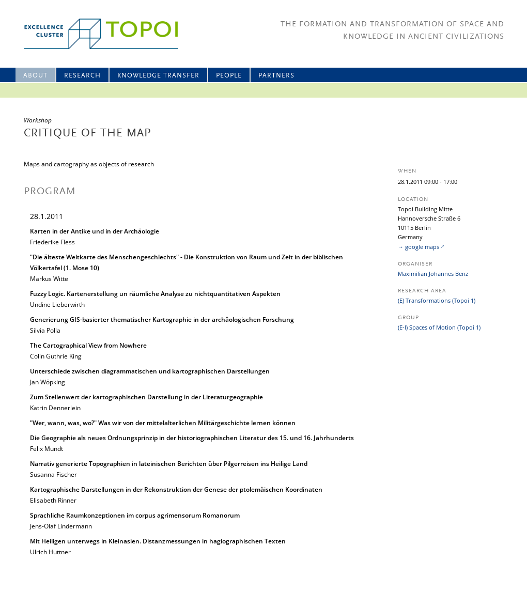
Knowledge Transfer (158, 75)
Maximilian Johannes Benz (433, 273)
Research (82, 75)
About (35, 75)
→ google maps (418, 247)
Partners (276, 75)
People (229, 75)
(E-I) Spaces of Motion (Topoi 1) (439, 327)
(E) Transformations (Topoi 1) (436, 300)
